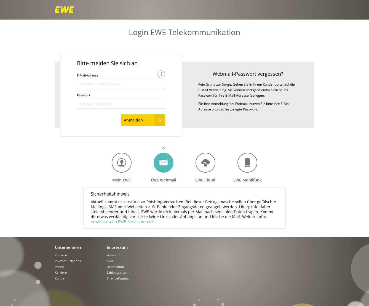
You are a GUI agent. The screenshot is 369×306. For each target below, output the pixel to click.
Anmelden (144, 120)
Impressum (117, 247)
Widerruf (113, 255)
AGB (110, 261)
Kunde (59, 278)
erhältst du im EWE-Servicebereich (123, 221)
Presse (59, 267)
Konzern (61, 255)
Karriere (61, 273)
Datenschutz (115, 267)
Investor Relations (68, 261)
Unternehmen (68, 247)
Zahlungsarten (117, 273)
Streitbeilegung (118, 278)
